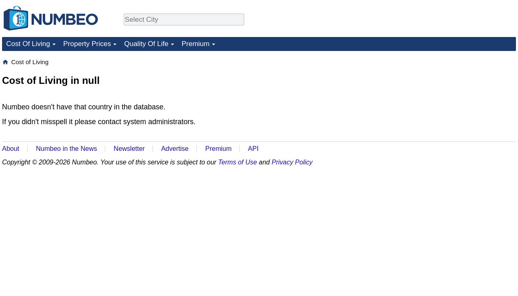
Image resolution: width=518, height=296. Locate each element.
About (10, 148)
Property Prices (87, 44)
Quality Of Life (146, 44)
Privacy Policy (292, 162)
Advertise (175, 148)
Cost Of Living (28, 44)
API (253, 148)
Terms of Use (237, 162)
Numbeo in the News (66, 148)
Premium (196, 44)
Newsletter (129, 148)
